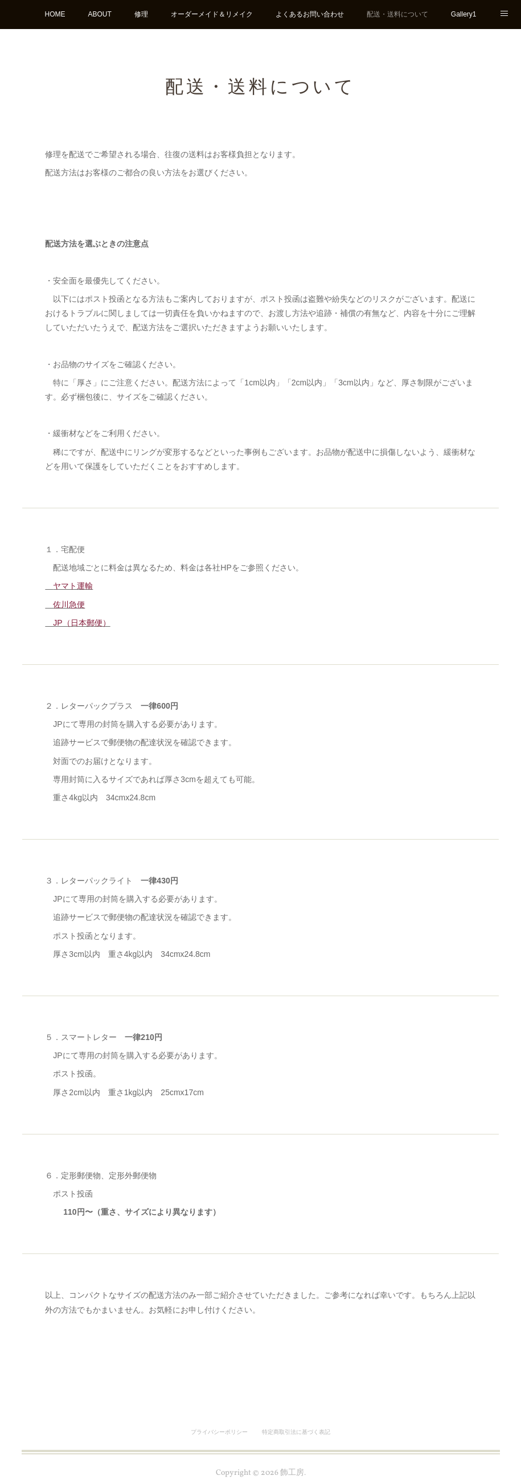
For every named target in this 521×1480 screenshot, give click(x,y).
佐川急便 (65, 604)
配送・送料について (397, 14)
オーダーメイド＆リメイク (212, 14)
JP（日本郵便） (77, 622)
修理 (141, 14)
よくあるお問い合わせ (310, 14)
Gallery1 (464, 14)
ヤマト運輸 (73, 585)
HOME (54, 14)
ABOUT (99, 14)
